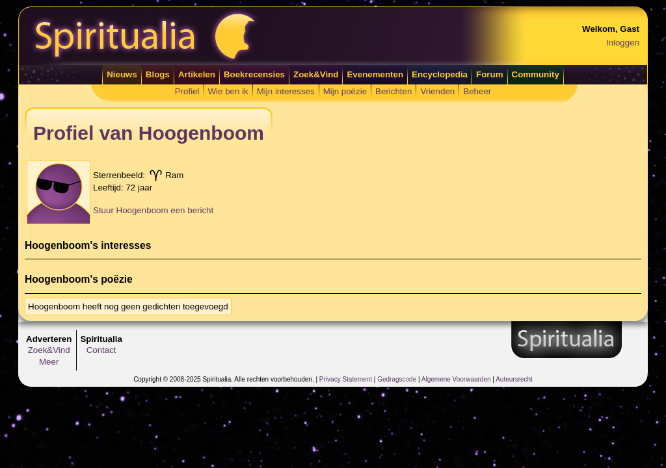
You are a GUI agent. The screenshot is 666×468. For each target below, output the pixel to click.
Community (535, 74)
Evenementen (375, 74)
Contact (101, 350)
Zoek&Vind (315, 74)
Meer (49, 362)
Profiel (187, 91)
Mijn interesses (286, 91)
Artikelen (196, 74)
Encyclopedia (440, 74)
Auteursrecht (514, 379)
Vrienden (437, 91)
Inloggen (622, 42)
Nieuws (122, 74)
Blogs (158, 74)
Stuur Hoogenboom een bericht (153, 210)
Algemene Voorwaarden (456, 379)
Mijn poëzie (345, 91)
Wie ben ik (228, 91)
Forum (489, 74)
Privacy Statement (345, 379)
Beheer (477, 91)
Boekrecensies (254, 74)
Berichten (393, 91)
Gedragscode (396, 379)
